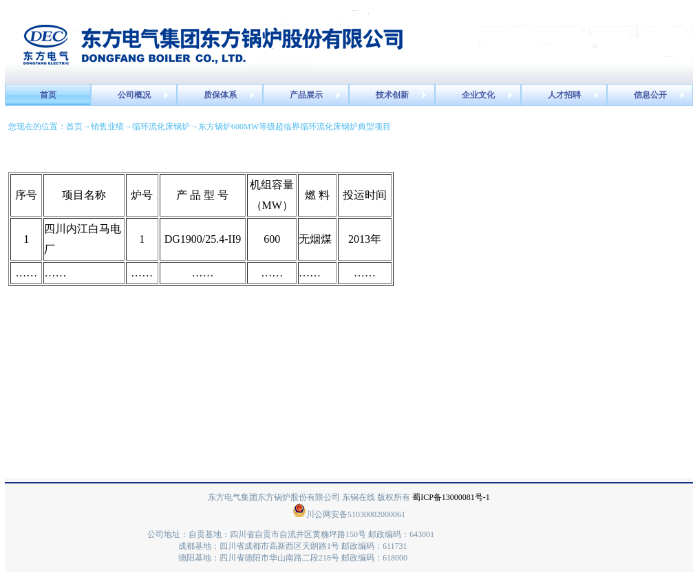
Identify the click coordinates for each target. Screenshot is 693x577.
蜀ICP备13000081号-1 (451, 497)
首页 (74, 126)
